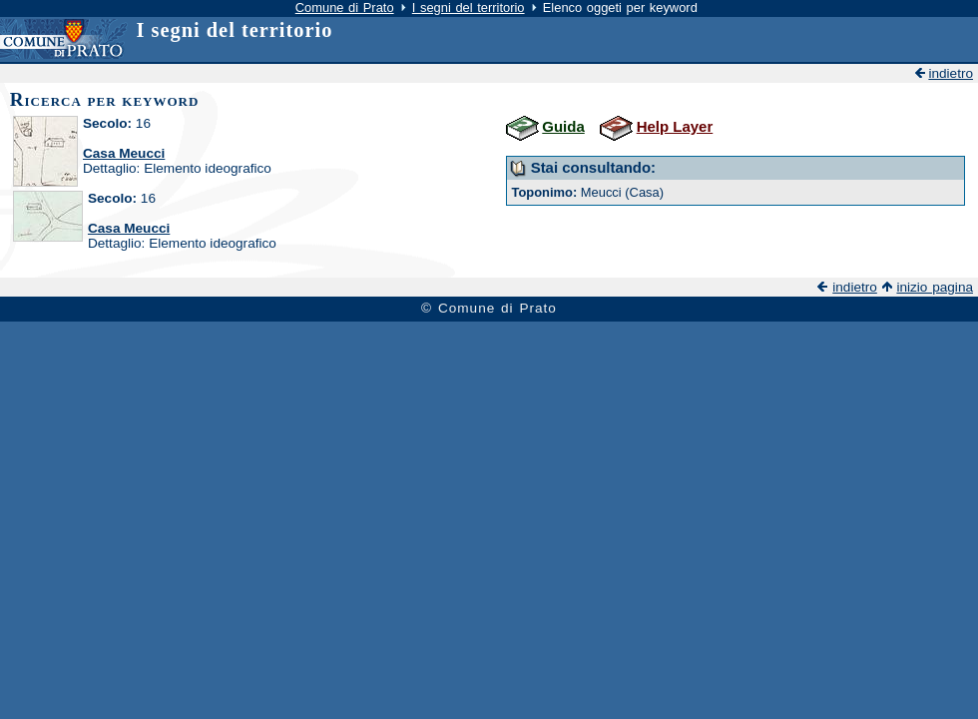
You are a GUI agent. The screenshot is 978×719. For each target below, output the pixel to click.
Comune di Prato (344, 7)
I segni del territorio (468, 7)
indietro (950, 73)
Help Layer (675, 126)
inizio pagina (934, 287)
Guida (563, 126)
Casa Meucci (124, 153)
